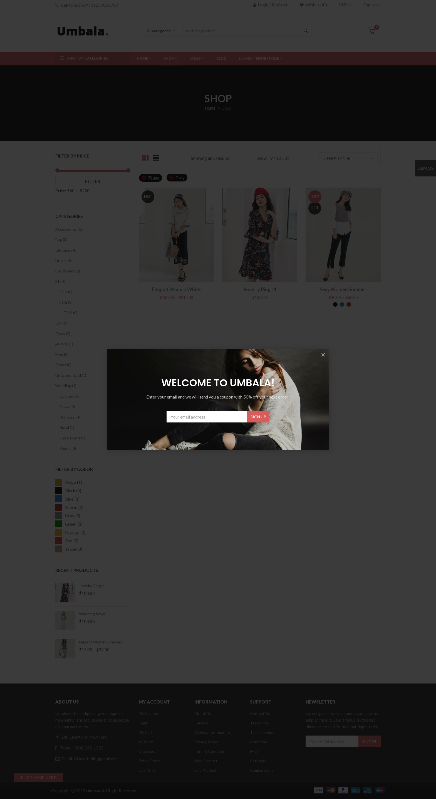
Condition (258, 741)
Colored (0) (69, 396)
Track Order (149, 760)
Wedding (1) (65, 385)
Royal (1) (67, 427)
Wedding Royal (92, 613)
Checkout (147, 751)
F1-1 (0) (66, 291)
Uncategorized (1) (70, 375)
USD (343, 4)
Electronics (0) (67, 271)
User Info (147, 770)
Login (143, 723)
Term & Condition (209, 751)
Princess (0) (70, 417)
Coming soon (261, 770)
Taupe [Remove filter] (153, 177)
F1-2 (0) (66, 302)
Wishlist (146, 741)
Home (210, 107)
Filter (93, 182)
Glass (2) (62, 333)
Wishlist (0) (316, 4)
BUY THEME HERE (38, 777)
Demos (425, 168)
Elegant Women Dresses (100, 642)
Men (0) (61, 354)
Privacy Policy (206, 741)
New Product (205, 760)
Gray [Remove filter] (180, 177)
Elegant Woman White (176, 289)
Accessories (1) (68, 229)
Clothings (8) (66, 250)
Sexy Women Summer (343, 289)
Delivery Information (212, 732)
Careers (201, 723)
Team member (262, 732)
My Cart (146, 732)
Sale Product (205, 770)
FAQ (254, 751)
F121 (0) (71, 312)
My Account (149, 713)
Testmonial (259, 723)
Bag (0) (61, 239)
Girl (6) (61, 323)
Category (258, 760)
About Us (202, 713)
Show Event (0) (73, 438)
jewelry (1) (64, 343)
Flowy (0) (67, 406)
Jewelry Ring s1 (92, 585)
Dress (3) (63, 260)
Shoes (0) (63, 364)
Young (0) (68, 448)
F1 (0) (60, 281)
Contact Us (260, 713)
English (370, 4)
